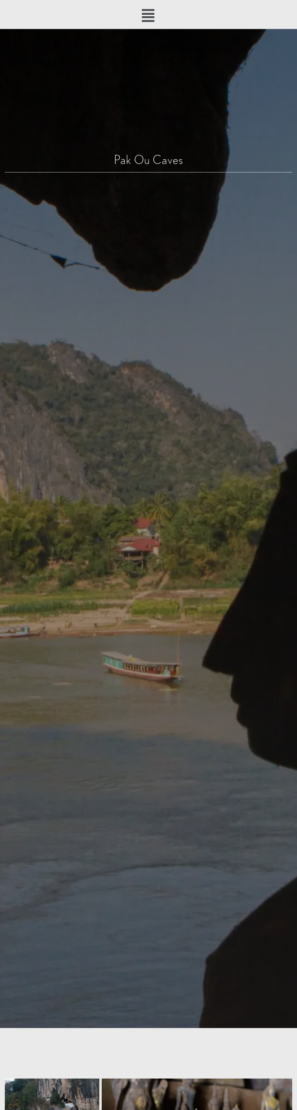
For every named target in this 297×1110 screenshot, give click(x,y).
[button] (148, 16)
